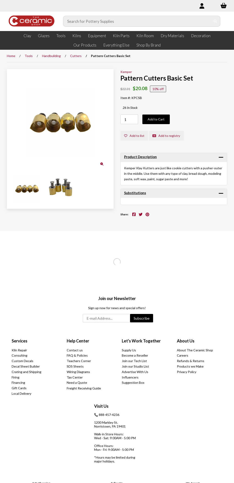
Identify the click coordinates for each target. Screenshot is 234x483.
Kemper (126, 72)
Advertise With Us (135, 372)
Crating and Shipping (26, 372)
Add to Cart (156, 119)
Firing (15, 377)
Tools (61, 35)
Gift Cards (19, 388)
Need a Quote (77, 382)
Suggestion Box (133, 382)
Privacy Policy (186, 372)
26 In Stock (130, 108)
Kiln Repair (19, 350)
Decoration (200, 35)
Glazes (44, 35)
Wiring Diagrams (78, 372)
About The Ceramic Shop (195, 350)
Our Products (84, 45)
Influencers (130, 377)
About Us (185, 340)
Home (11, 56)
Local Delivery (21, 393)
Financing (18, 382)
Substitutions (135, 193)
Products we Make (190, 366)
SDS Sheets (75, 366)
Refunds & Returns (190, 361)
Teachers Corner (79, 361)
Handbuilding (51, 56)
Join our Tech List (134, 361)
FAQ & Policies (77, 355)
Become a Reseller (135, 355)
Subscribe (141, 318)
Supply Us (129, 350)
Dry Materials (172, 35)
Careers (182, 355)
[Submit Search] (215, 21)
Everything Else (116, 45)
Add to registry (166, 136)
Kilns (76, 35)
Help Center (78, 340)
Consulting (19, 355)
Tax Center (75, 377)
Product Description (140, 157)
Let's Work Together (141, 340)
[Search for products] (137, 21)
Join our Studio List (135, 366)
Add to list (134, 136)
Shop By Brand (148, 45)
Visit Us (101, 406)
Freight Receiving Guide (84, 388)
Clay (27, 35)
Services (19, 340)
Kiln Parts (121, 35)
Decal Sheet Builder (26, 366)
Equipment (97, 35)
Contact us (75, 350)
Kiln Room (145, 35)
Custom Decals (22, 361)
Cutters (76, 56)
